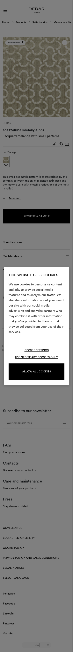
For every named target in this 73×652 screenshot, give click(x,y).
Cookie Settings (37, 350)
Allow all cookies (36, 371)
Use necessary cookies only (36, 357)
